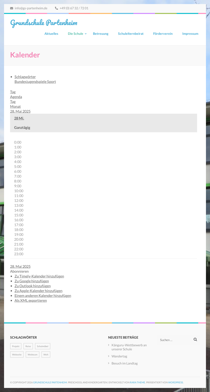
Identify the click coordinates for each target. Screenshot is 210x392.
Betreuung (100, 33)
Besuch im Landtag (125, 363)
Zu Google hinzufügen (32, 281)
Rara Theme (137, 382)
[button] (19, 271)
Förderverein (163, 33)
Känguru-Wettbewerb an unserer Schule (129, 347)
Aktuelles (51, 33)
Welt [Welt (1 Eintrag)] (45, 354)
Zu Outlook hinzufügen (33, 286)
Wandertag (119, 356)
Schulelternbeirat (131, 33)
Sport (51, 81)
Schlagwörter (25, 76)
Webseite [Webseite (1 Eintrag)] (17, 354)
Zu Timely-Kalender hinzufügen (39, 276)
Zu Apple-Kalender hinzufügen (38, 290)
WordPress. (176, 382)
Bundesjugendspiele (31, 81)
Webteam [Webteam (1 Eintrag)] (32, 354)
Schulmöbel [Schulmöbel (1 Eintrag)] (42, 346)
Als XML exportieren (31, 300)
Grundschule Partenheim (43, 22)
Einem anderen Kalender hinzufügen (43, 295)
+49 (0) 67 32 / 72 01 (71, 8)
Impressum (190, 33)
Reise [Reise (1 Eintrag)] (28, 346)
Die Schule (75, 33)
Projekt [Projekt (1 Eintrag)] (15, 346)
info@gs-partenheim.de (28, 8)
